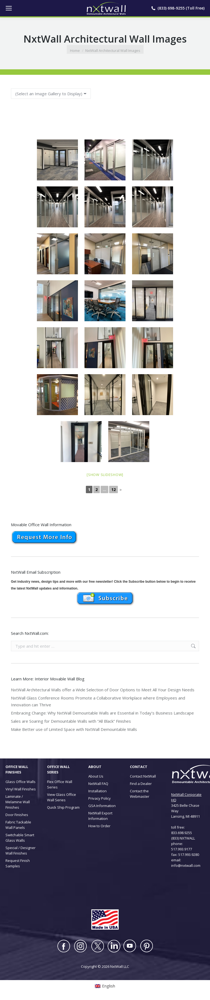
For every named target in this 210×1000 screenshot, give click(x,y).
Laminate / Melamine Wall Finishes (17, 802)
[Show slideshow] (105, 474)
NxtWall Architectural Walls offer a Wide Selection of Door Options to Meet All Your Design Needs (102, 689)
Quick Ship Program (63, 807)
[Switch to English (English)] (105, 986)
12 (113, 489)
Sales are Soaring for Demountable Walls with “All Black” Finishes (71, 721)
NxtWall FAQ (98, 783)
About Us (95, 776)
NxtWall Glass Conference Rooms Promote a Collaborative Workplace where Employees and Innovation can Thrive (98, 701)
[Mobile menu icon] (8, 8)
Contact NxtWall (143, 776)
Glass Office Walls (20, 781)
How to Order (99, 825)
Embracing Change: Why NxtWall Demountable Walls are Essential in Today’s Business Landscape (102, 713)
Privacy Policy (99, 798)
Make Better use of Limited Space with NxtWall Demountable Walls (74, 729)
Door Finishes (16, 814)
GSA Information (102, 805)
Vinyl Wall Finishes (20, 789)
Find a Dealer (141, 783)
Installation (97, 790)
